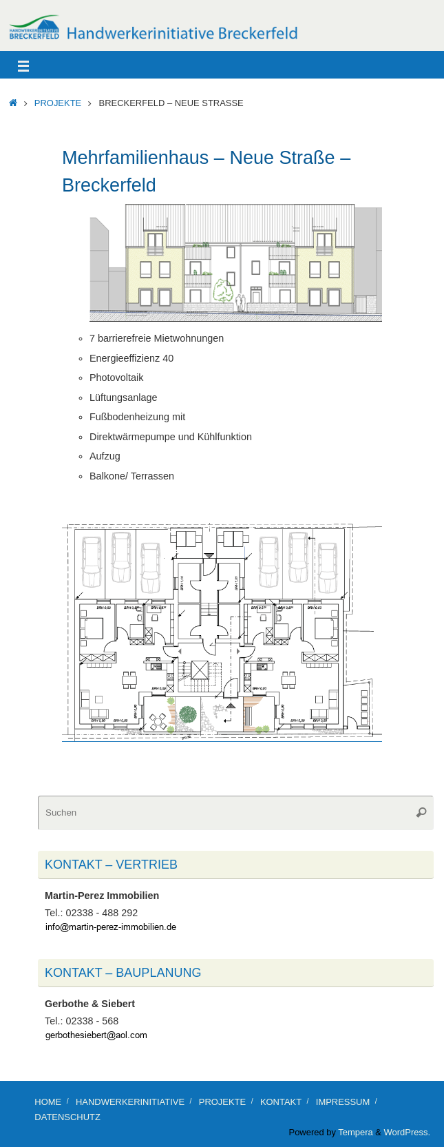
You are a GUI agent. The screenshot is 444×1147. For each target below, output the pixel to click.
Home (47, 1102)
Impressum (343, 1102)
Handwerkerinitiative (130, 1102)
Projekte (57, 103)
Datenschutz (67, 1117)
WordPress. (407, 1132)
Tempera (355, 1132)
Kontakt (281, 1102)
